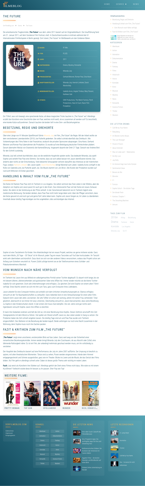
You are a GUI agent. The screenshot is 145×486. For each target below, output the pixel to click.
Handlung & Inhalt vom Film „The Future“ (126, 24)
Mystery (71, 65)
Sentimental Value (117, 168)
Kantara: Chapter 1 (117, 196)
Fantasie (124, 222)
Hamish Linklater (20, 165)
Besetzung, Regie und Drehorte (123, 20)
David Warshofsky (48, 165)
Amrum (114, 205)
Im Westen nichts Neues (119, 136)
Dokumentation (116, 58)
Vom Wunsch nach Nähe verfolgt (125, 28)
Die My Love (115, 156)
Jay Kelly (114, 160)
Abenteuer (115, 46)
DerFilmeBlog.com (16, 424)
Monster (114, 176)
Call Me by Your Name (119, 128)
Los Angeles (126, 227)
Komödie (114, 83)
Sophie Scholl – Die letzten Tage (122, 188)
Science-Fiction (116, 107)
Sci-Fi (125, 231)
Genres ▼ (121, 4)
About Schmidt (116, 148)
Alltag (123, 217)
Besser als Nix (116, 172)
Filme (113, 71)
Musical (114, 91)
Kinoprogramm (10, 435)
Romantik (77, 65)
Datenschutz (10, 431)
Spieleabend (49, 408)
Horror (113, 79)
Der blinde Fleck (116, 192)
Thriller (113, 111)
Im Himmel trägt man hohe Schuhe (123, 164)
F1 (112, 180)
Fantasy (114, 67)
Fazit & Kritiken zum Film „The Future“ (125, 32)
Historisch (114, 75)
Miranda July (49, 135)
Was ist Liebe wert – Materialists (122, 152)
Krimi (113, 87)
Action (113, 50)
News (136, 4)
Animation (114, 54)
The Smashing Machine (119, 201)
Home (107, 4)
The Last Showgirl (117, 140)
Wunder (66, 408)
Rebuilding (115, 132)
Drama (65, 65)
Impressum (9, 433)
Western (114, 115)
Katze (132, 222)
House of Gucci (116, 144)
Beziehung (132, 217)
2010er (114, 217)
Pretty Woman (12, 408)
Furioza (114, 184)
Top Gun (28, 408)
